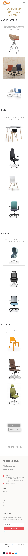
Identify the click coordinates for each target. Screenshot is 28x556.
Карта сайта (11, 546)
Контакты (6, 506)
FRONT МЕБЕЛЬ (14, 544)
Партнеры (6, 500)
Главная (5, 491)
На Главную (14, 425)
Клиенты (5, 497)
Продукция (14, 430)
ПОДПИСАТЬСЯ (14, 528)
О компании (6, 503)
